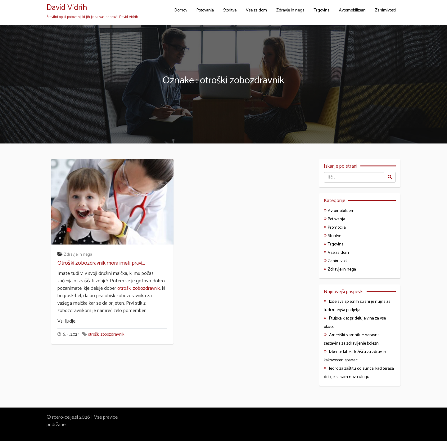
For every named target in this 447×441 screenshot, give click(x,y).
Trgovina (322, 10)
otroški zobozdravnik (138, 288)
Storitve (230, 10)
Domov (180, 10)
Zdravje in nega (290, 10)
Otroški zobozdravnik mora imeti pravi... (101, 263)
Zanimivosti (385, 10)
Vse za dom (256, 10)
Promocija (337, 227)
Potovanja (205, 10)
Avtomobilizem (352, 10)
